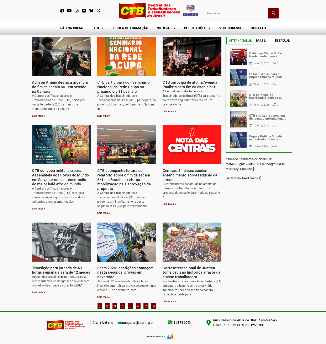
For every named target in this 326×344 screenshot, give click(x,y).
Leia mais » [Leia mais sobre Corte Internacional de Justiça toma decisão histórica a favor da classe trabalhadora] (169, 301)
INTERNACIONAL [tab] (240, 40)
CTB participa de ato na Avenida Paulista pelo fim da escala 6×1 (190, 84)
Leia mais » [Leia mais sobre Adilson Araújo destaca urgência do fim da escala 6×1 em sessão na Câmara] (39, 115)
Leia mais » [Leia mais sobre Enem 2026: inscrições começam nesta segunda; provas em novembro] (104, 297)
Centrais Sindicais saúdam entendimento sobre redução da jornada (190, 175)
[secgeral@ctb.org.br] (120, 323)
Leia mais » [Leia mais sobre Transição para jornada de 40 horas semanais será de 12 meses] (39, 292)
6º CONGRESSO (230, 28)
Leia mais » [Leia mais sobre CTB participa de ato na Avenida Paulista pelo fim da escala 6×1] (169, 111)
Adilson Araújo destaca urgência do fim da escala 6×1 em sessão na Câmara (60, 86)
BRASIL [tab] (261, 40)
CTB (98, 28)
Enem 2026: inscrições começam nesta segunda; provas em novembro (125, 272)
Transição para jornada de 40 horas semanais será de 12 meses (61, 270)
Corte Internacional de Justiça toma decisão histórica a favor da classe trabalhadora (191, 272)
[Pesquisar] (273, 13)
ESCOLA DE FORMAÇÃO (129, 28)
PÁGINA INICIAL (72, 28)
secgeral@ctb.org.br (138, 323)
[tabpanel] (259, 98)
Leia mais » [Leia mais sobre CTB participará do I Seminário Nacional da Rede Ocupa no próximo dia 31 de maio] (104, 115)
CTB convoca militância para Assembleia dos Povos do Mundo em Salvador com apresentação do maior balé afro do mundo (60, 177)
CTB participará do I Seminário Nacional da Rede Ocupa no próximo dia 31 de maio (123, 86)
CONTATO (258, 28)
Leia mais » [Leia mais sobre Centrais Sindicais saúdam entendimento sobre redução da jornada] (169, 204)
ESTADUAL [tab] (282, 40)
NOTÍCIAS (166, 28)
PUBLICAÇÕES (197, 28)
